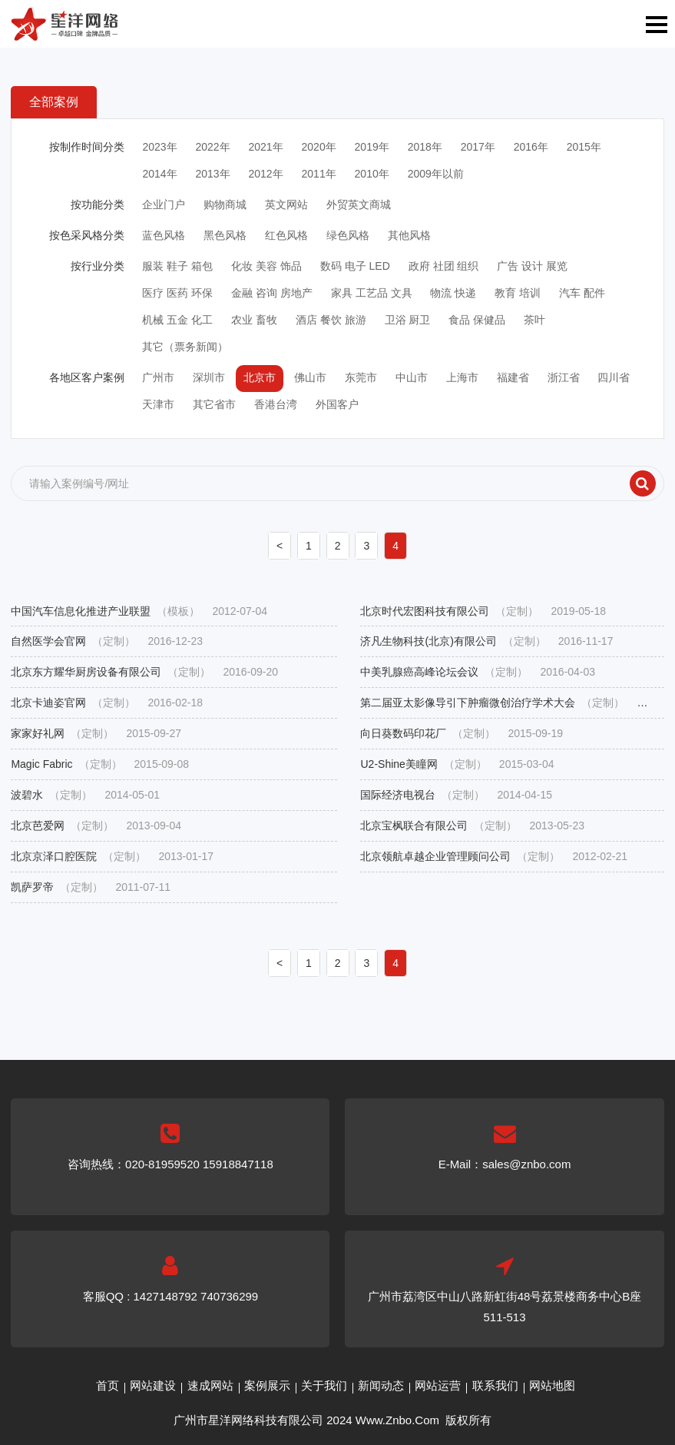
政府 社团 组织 (444, 266)
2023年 (159, 147)
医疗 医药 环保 (177, 293)
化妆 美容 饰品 (266, 266)
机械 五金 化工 (177, 320)
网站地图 (552, 1385)
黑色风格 (225, 235)
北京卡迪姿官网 (107, 703)
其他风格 (409, 235)
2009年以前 (436, 174)
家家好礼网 (96, 733)
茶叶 (534, 320)
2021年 (265, 147)
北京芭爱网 (96, 825)
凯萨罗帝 (90, 887)
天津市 (158, 404)
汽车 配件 (582, 293)
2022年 (212, 147)
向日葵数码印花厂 (461, 733)
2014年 (159, 174)
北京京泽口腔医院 (112, 856)
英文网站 (286, 204)
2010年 (372, 174)
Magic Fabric (100, 764)
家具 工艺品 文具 (371, 293)
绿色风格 (347, 235)
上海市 (462, 377)
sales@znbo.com (526, 1164)
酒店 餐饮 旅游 (331, 320)
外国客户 (337, 404)
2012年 (265, 174)
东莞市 (361, 377)
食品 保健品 (476, 320)
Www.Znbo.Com (397, 1420)
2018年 (425, 147)
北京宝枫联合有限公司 (472, 825)
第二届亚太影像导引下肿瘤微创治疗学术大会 (511, 703)
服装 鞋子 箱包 (177, 266)
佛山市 (310, 377)
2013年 (212, 174)
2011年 (319, 174)
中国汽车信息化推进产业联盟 (139, 611)
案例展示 (267, 1385)
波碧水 (85, 795)
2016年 (531, 147)
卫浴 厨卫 (408, 320)
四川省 (613, 377)
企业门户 (163, 204)
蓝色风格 (163, 235)
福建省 (513, 377)
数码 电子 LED (355, 266)
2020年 (319, 147)
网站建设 (153, 1385)
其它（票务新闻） (185, 346)
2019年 (372, 147)
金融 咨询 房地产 (272, 293)
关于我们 (324, 1385)
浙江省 (564, 377)
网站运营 (438, 1385)
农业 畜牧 (254, 320)
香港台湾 (275, 404)
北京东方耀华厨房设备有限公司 (144, 672)
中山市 (411, 377)
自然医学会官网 (107, 641)
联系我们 (495, 1385)
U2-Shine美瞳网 (457, 764)
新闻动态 (381, 1385)
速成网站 (210, 1385)
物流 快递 (453, 293)
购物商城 (225, 204)
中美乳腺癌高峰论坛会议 (477, 672)
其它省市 (214, 404)
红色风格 (286, 235)
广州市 (158, 377)
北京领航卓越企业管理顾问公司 (493, 856)
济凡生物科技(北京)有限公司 (486, 641)
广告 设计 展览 (532, 266)
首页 (107, 1385)
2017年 (478, 147)
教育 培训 (518, 293)
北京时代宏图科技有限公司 (483, 611)
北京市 (259, 377)
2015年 (584, 147)
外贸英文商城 (358, 204)
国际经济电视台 (456, 795)
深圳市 (209, 377)
